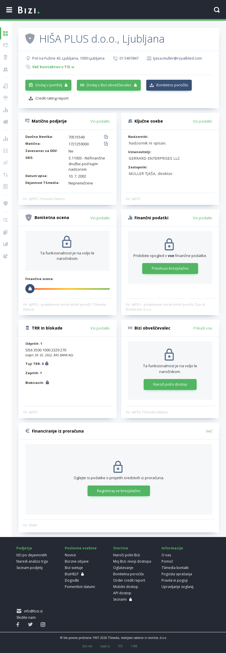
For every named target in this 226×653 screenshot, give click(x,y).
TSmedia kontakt (175, 567)
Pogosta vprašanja (177, 574)
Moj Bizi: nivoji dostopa (132, 561)
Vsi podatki (100, 121)
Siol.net (87, 646)
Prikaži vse (202, 328)
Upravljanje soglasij (177, 586)
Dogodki (72, 580)
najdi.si (105, 646)
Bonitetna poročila (128, 574)
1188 (133, 646)
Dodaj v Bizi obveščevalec (109, 84)
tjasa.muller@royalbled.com (177, 58)
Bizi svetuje (74, 567)
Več (209, 431)
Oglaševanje (123, 567)
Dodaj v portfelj (48, 84)
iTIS (120, 646)
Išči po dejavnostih (31, 555)
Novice (70, 555)
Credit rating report (52, 98)
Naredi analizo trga (32, 561)
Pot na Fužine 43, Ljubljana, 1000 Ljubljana (68, 58)
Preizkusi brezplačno (170, 268)
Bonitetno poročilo (172, 84)
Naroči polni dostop (170, 384)
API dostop (122, 593)
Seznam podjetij (29, 567)
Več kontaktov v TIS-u (53, 66)
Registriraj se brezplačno (118, 490)
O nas (166, 555)
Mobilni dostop (125, 586)
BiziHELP (72, 574)
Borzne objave (77, 561)
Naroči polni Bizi (126, 555)
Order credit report (129, 580)
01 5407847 (128, 58)
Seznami (120, 599)
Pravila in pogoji (175, 580)
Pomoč (167, 561)
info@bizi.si (32, 611)
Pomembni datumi (80, 586)
